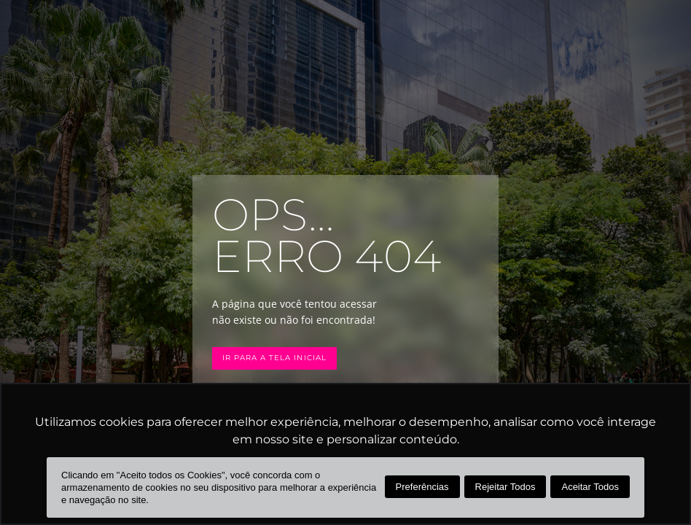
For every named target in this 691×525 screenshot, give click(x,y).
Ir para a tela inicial (278, 357)
